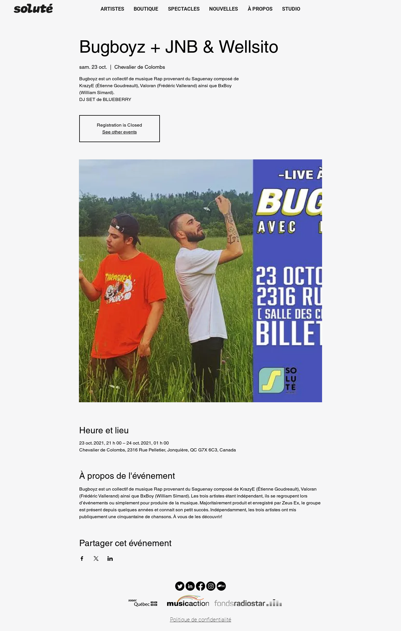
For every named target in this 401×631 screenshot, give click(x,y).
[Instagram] (210, 586)
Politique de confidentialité (200, 619)
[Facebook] (200, 586)
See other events (119, 132)
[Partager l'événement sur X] (96, 558)
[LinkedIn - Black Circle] (190, 586)
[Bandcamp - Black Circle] (221, 586)
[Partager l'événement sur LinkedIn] (110, 558)
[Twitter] (179, 586)
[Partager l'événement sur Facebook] (82, 558)
